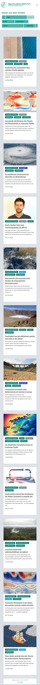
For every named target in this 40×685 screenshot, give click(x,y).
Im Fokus (22, 438)
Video (25, 63)
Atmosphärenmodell (10, 542)
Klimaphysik (22, 271)
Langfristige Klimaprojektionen (12, 441)
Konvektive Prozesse (10, 274)
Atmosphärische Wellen (11, 596)
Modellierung (17, 117)
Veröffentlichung (18, 63)
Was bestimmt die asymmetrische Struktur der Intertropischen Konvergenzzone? (17, 280)
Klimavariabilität (23, 167)
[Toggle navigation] (37, 5)
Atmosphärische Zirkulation (11, 61)
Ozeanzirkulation (9, 170)
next (22, 682)
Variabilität (8, 385)
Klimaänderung (9, 63)
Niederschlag (22, 329)
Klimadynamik (23, 61)
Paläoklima (30, 329)
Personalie (30, 221)
